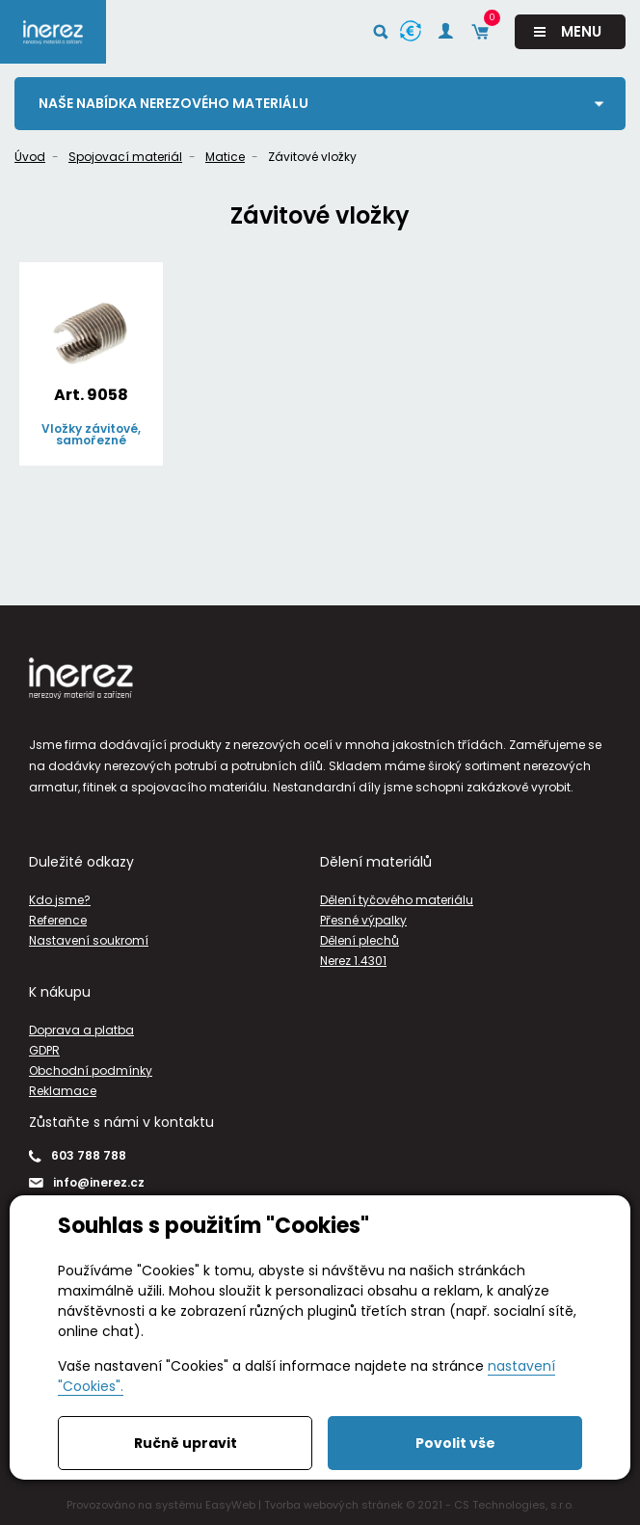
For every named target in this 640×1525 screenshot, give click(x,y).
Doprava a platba (81, 1030)
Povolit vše (455, 1443)
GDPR (44, 1050)
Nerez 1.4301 (353, 960)
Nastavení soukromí (88, 940)
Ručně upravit (185, 1443)
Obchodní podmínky (90, 1070)
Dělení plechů (359, 940)
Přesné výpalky (363, 920)
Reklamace (62, 1091)
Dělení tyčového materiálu (396, 900)
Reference (58, 920)
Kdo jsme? (60, 900)
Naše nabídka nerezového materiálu (173, 103)
